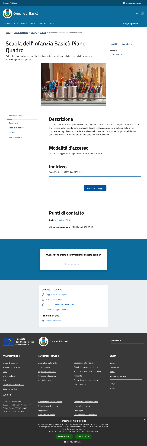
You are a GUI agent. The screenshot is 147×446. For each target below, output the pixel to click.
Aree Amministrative (11, 367)
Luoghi (34, 32)
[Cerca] (141, 13)
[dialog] (73, 431)
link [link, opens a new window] (96, 431)
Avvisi (112, 371)
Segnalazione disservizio (48, 406)
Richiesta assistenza (46, 414)
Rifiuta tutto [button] (83, 436)
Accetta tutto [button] (64, 437)
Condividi (115, 44)
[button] (73, 442)
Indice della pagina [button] (15, 115)
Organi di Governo (10, 362)
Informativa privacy (82, 406)
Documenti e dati (10, 388)
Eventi (112, 387)
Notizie (112, 362)
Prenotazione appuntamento (50, 401)
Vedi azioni (127, 44)
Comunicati (114, 367)
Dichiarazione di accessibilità (85, 414)
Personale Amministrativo (13, 384)
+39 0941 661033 (65, 220)
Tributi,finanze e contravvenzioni (87, 371)
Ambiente (78, 375)
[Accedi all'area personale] (132, 3)
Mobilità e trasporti (46, 380)
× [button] (144, 420)
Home (8, 32)
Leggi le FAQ (43, 410)
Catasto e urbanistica (47, 375)
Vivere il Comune (21, 32)
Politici (5, 380)
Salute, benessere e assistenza (86, 380)
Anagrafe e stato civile (47, 362)
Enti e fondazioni (9, 375)
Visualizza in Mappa (95, 188)
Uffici (5, 371)
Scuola (43, 32)
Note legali (78, 410)
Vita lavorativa (44, 367)
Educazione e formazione (84, 362)
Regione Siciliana (10, 3)
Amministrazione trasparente (86, 401)
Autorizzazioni (80, 384)
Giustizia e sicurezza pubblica (86, 367)
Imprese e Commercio (47, 371)
